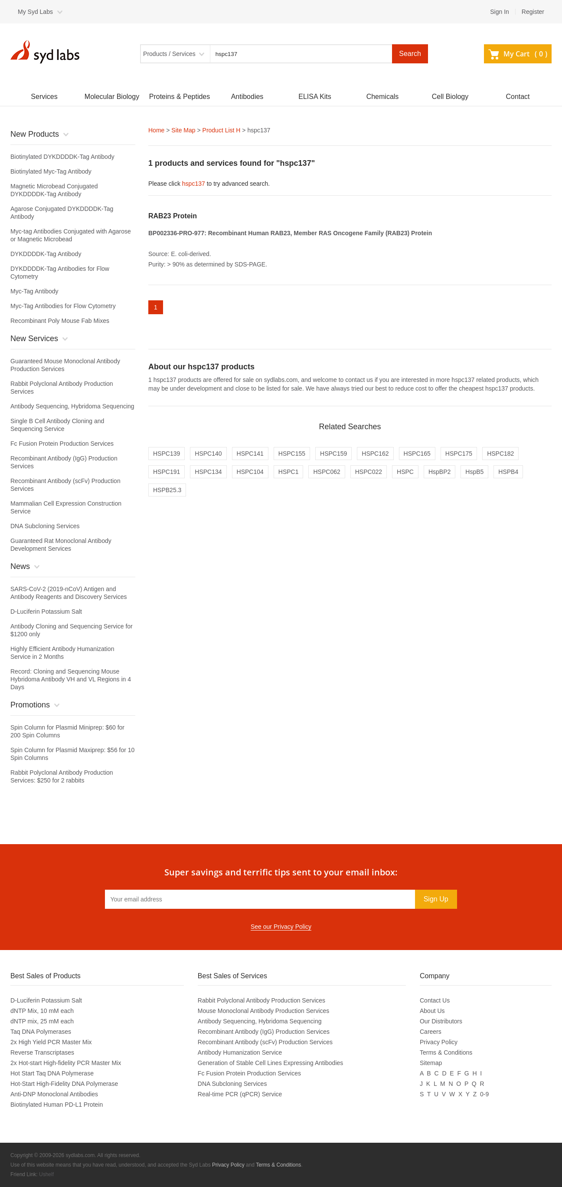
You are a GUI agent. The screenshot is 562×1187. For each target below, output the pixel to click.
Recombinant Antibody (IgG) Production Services (264, 1031)
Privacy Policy (438, 1042)
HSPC (405, 471)
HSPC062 (326, 471)
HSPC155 (291, 453)
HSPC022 (368, 471)
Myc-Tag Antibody (34, 291)
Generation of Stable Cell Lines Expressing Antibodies (270, 1062)
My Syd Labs (35, 11)
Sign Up (436, 899)
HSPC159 (333, 453)
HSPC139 (166, 453)
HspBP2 (439, 471)
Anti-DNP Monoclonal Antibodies (54, 1094)
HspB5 (474, 471)
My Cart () (517, 53)
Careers (430, 1031)
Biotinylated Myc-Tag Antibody (50, 171)
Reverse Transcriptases (42, 1052)
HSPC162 (375, 453)
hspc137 (193, 183)
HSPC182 (500, 453)
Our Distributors (441, 1021)
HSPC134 (208, 471)
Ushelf (46, 1174)
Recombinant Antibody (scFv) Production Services (265, 1042)
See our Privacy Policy (281, 926)
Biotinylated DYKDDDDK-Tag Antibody (62, 156)
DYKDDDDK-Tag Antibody (45, 253)
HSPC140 (208, 453)
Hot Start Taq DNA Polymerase (52, 1073)
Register (533, 11)
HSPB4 (508, 471)
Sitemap (431, 1062)
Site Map (183, 130)
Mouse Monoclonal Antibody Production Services (264, 1010)
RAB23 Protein (172, 216)
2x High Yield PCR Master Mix (51, 1042)
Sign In (499, 11)
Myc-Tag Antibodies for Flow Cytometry (63, 306)
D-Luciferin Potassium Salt (46, 611)
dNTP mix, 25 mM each (42, 1021)
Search (410, 53)
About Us (432, 1010)
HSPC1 (288, 471)
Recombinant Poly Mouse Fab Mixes (59, 320)
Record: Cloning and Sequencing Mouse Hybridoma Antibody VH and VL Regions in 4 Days (70, 679)
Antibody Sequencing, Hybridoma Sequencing (72, 406)
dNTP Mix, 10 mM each (42, 1010)
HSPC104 (250, 471)
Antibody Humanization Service (240, 1052)
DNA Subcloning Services (45, 526)
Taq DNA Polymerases (40, 1031)
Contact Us (435, 1000)
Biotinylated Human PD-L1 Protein (56, 1104)
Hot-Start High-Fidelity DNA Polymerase (64, 1083)
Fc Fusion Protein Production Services (62, 443)
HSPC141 (250, 453)
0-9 (484, 1094)
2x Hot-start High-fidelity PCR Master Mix (65, 1062)
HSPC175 (458, 453)
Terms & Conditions (446, 1052)
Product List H (222, 130)
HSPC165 (417, 453)
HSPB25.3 (167, 490)
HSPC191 (166, 471)
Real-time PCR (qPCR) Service (240, 1094)
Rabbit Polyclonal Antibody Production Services (261, 1000)
